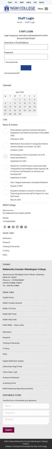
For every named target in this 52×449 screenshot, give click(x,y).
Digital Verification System (13, 361)
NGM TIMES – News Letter (13, 325)
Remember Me (11, 62)
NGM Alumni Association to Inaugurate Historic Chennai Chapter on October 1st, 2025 (29, 145)
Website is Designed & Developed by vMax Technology (26, 446)
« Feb (5, 119)
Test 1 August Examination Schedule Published (29, 182)
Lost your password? (11, 73)
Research (6, 337)
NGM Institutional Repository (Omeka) (18, 389)
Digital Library (8, 297)
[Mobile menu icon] (43, 9)
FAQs (5, 354)
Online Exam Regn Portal (12, 366)
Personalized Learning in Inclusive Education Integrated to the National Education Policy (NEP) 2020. (29, 133)
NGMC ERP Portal (9, 314)
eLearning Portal (9, 383)
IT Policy (6, 349)
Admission (7, 332)
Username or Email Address (16, 43)
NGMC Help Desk (10, 320)
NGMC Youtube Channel (12, 303)
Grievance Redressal (11, 378)
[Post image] (5, 131)
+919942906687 (18, 280)
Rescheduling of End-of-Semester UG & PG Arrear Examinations (27, 156)
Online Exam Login (10, 372)
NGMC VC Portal (9, 308)
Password (8, 52)
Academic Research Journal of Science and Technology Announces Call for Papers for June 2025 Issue (29, 193)
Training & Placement (11, 343)
